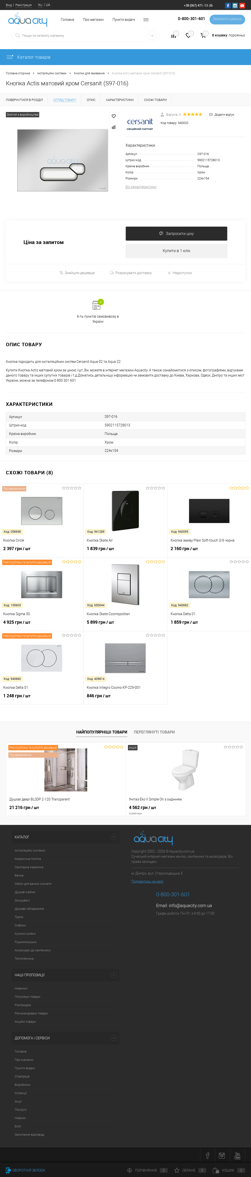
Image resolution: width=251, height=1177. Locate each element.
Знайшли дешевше (77, 273)
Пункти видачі (124, 20)
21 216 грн (24, 808)
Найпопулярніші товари (101, 732)
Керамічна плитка (28, 859)
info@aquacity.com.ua (190, 906)
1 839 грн (125, 551)
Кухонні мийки (25, 934)
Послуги (20, 1110)
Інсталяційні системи (30, 851)
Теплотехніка (24, 959)
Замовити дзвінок (226, 20)
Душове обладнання (29, 909)
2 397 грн (41, 551)
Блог (18, 1127)
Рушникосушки (26, 942)
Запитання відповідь (29, 1135)
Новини (20, 1118)
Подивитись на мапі (147, 882)
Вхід (9, 5)
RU (40, 5)
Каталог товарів (28, 57)
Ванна (19, 876)
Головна (20, 1052)
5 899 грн (125, 625)
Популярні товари (27, 997)
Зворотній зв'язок (25, 1170)
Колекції (21, 1093)
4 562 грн (125, 810)
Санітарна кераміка (29, 867)
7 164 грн (182, 808)
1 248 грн (41, 699)
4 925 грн (41, 625)
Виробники (22, 1085)
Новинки (21, 989)
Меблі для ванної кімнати (33, 884)
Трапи (19, 917)
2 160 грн (209, 551)
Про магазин (93, 20)
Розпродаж (23, 1005)
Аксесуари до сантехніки (32, 951)
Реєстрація (23, 5)
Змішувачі (22, 901)
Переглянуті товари (154, 732)
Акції (18, 1102)
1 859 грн (209, 625)
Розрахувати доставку (131, 273)
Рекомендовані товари (31, 1014)
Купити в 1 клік (176, 251)
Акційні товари (25, 1022)
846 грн (125, 699)
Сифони (20, 926)
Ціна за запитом (44, 242)
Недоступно (179, 273)
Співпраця (22, 1077)
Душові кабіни (25, 892)
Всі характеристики (141, 187)
